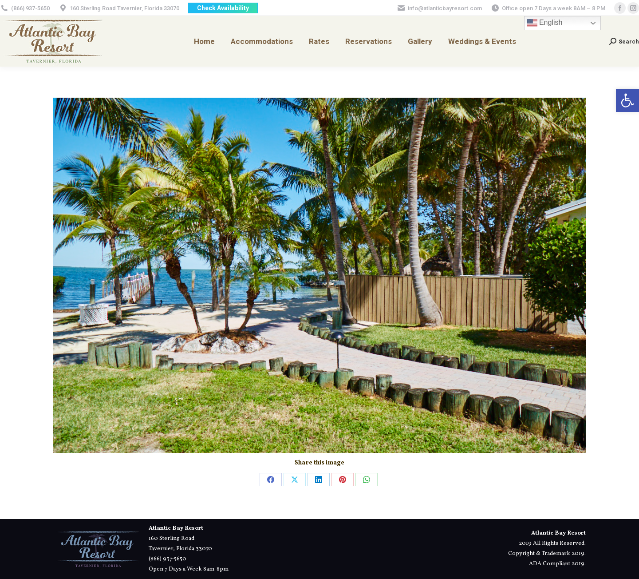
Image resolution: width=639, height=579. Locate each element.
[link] (627, 100)
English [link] (545, 23)
